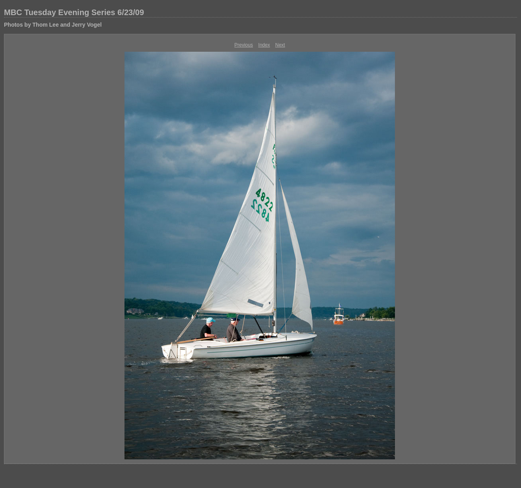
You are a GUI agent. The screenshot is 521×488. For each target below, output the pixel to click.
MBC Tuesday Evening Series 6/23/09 (74, 12)
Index (264, 45)
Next (280, 45)
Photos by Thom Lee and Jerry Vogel (53, 24)
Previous (243, 45)
